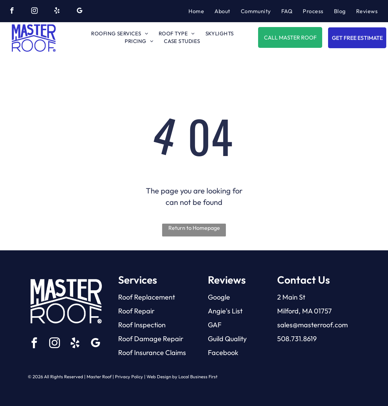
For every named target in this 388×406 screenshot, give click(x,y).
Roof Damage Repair (150, 338)
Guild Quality (227, 338)
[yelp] (57, 11)
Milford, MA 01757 (304, 310)
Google (219, 297)
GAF (214, 324)
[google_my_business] (79, 11)
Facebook (223, 352)
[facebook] (12, 11)
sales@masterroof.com (312, 324)
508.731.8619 (297, 338)
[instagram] (34, 11)
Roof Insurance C (144, 352)
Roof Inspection (142, 324)
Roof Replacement (146, 297)
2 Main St (291, 297)
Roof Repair (136, 310)
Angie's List (225, 310)
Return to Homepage (194, 227)
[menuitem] (196, 11)
